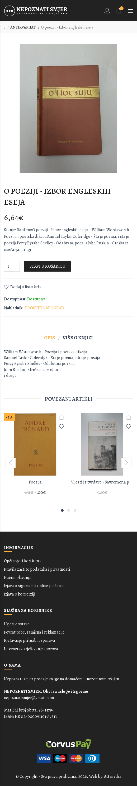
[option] (35, 457)
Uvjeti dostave (17, 624)
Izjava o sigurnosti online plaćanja (34, 586)
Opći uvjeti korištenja (23, 561)
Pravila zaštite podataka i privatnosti (37, 569)
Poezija (35, 482)
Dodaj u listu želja (26, 287)
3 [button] (75, 510)
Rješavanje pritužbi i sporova (29, 640)
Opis (49, 337)
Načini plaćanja (17, 577)
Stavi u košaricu (47, 266)
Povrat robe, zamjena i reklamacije (34, 632)
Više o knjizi (78, 337)
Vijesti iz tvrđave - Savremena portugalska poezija (102, 482)
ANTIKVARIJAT (23, 27)
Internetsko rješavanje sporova (31, 649)
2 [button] (68, 510)
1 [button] (62, 510)
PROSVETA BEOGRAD (44, 308)
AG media (112, 776)
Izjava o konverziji (19, 594)
